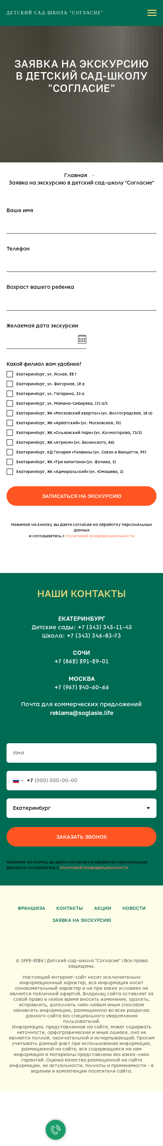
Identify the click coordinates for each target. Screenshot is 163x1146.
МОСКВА (82, 678)
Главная (75, 175)
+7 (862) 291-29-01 (81, 661)
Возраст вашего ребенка (40, 287)
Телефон (18, 249)
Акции (102, 908)
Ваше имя (20, 210)
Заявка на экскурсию (81, 920)
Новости (134, 908)
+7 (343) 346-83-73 (94, 635)
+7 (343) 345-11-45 (105, 627)
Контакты (69, 908)
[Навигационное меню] (151, 13)
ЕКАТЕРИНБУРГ (81, 618)
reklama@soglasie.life (81, 712)
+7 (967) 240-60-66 (81, 687)
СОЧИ (81, 652)
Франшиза (31, 908)
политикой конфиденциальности (100, 536)
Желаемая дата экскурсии (42, 326)
